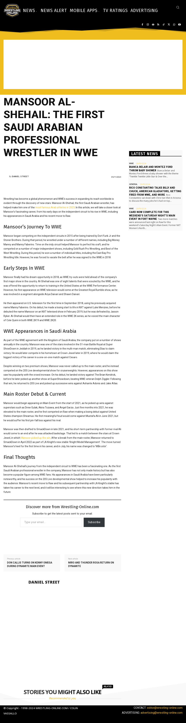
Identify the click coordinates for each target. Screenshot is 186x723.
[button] (177, 7)
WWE (131, 163)
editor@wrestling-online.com (164, 707)
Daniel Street (20, 176)
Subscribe (94, 522)
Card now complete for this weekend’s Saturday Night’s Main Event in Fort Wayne (151, 215)
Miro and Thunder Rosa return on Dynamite (91, 564)
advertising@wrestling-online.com (161, 712)
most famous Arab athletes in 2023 (55, 207)
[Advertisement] (93, 64)
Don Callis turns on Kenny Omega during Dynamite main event (29, 564)
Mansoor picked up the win (35, 437)
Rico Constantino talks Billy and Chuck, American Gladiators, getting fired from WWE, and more (154, 191)
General (133, 184)
